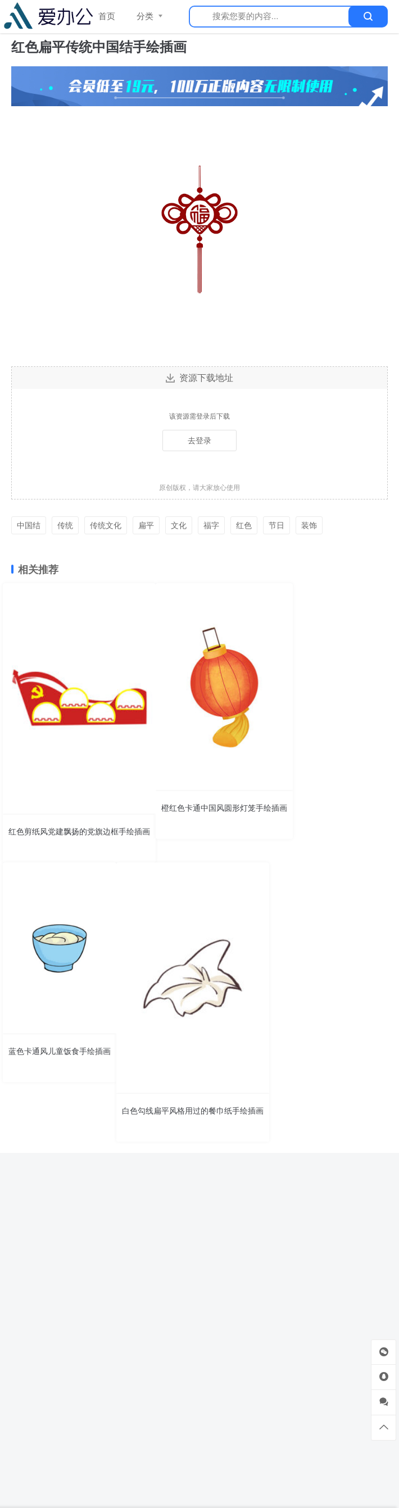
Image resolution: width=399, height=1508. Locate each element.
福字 (211, 525)
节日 (276, 525)
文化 (179, 525)
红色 (244, 525)
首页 (106, 16)
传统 (65, 525)
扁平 (146, 525)
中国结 (28, 525)
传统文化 (105, 525)
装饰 (309, 525)
